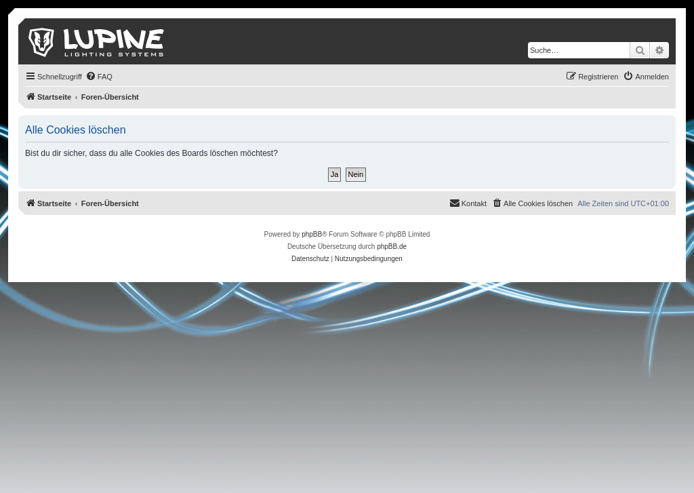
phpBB (312, 234)
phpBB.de (392, 246)
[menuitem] (99, 76)
